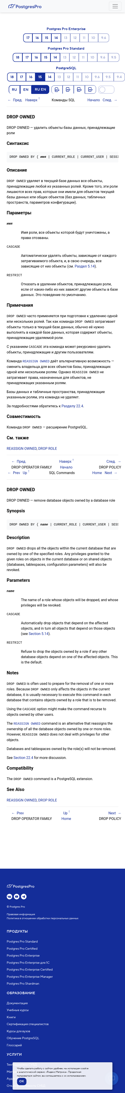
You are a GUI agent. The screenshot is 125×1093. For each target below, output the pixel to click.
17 (27, 38)
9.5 (113, 57)
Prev (16, 471)
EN (26, 89)
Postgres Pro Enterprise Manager (30, 977)
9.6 (103, 38)
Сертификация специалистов (28, 1024)
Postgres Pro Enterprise (66, 29)
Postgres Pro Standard (66, 48)
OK (21, 1081)
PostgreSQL (66, 68)
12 (75, 38)
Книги (11, 1017)
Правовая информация (21, 914)
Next (108, 471)
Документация (17, 1003)
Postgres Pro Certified (22, 949)
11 (84, 38)
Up (25, 471)
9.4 (119, 77)
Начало (93, 100)
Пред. (18, 100)
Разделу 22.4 (72, 405)
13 (65, 38)
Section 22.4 (23, 755)
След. (107, 100)
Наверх (31, 100)
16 (37, 38)
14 (56, 38)
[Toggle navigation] (115, 6)
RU (14, 89)
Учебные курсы (18, 1010)
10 (93, 38)
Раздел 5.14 (84, 266)
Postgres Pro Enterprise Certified (30, 970)
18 (17, 57)
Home (97, 471)
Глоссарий (14, 1045)
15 (46, 38)
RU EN (40, 89)
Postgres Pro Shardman (23, 984)
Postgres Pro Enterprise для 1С (28, 963)
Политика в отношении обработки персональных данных (42, 918)
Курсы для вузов (18, 1031)
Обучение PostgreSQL (23, 1038)
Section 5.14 (39, 632)
